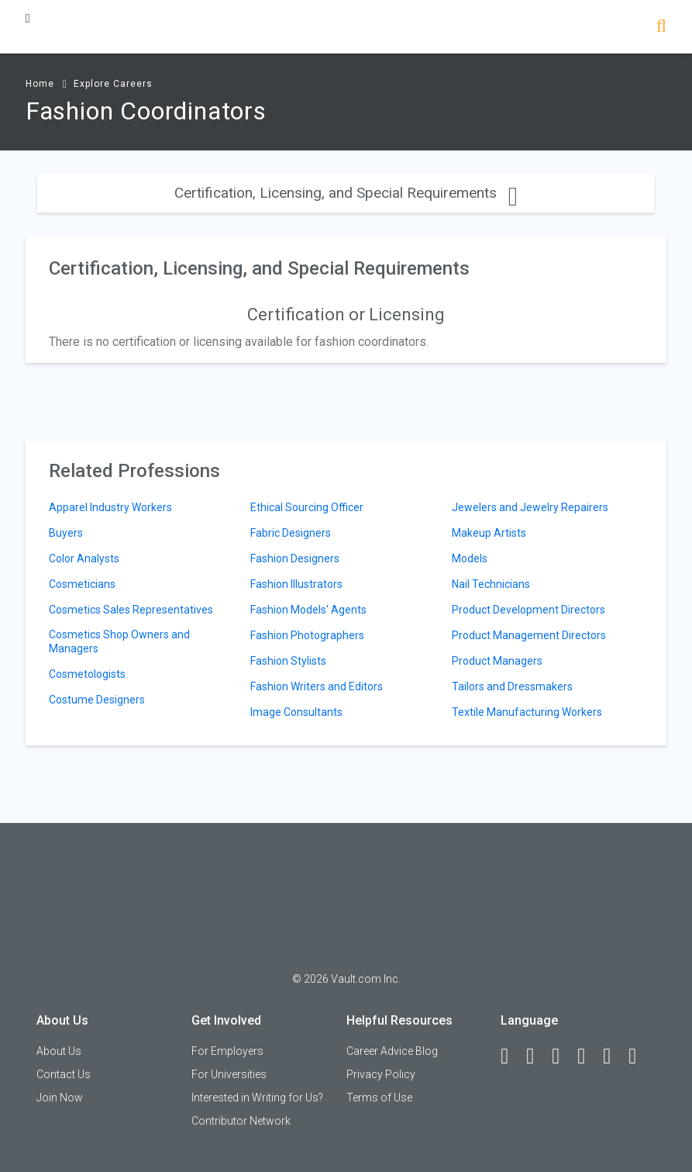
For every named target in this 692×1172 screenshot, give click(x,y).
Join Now (59, 1097)
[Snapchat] (639, 1056)
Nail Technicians (491, 584)
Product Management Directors (529, 635)
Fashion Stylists (288, 661)
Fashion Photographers (307, 635)
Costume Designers (97, 699)
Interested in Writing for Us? (257, 1097)
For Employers (227, 1051)
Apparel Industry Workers (110, 507)
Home (40, 83)
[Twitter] (562, 1056)
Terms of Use (379, 1097)
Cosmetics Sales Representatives (131, 609)
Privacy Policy (380, 1074)
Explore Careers (113, 83)
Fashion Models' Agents (308, 609)
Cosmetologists (87, 674)
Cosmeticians (82, 584)
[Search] (661, 27)
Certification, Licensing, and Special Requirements (346, 193)
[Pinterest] (614, 1056)
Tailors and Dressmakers (512, 686)
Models (469, 558)
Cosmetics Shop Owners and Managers (119, 641)
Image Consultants (296, 712)
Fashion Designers (294, 558)
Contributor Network (241, 1121)
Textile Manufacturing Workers (527, 712)
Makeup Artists (489, 533)
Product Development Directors (528, 609)
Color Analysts (84, 558)
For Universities (229, 1074)
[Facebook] (511, 1056)
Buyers (66, 533)
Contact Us (63, 1074)
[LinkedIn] (537, 1056)
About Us (58, 1051)
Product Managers (497, 661)
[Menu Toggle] (28, 18)
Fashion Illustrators (296, 584)
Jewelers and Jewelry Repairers (530, 507)
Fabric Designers (290, 533)
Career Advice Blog (392, 1051)
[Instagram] (588, 1056)
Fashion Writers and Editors (316, 686)
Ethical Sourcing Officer (306, 507)
